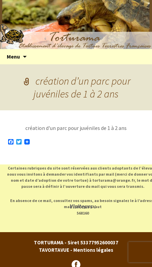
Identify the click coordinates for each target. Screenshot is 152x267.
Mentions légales (93, 250)
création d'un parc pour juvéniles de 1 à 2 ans (76, 128)
